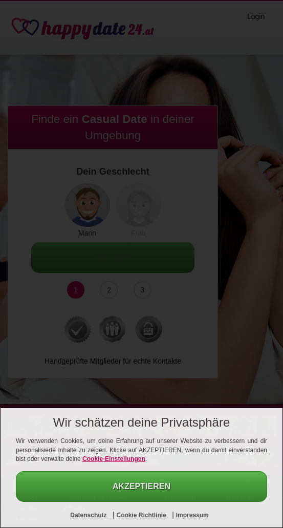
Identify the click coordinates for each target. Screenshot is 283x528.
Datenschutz (89, 515)
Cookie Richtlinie (142, 515)
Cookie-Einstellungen (113, 458)
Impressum (192, 515)
